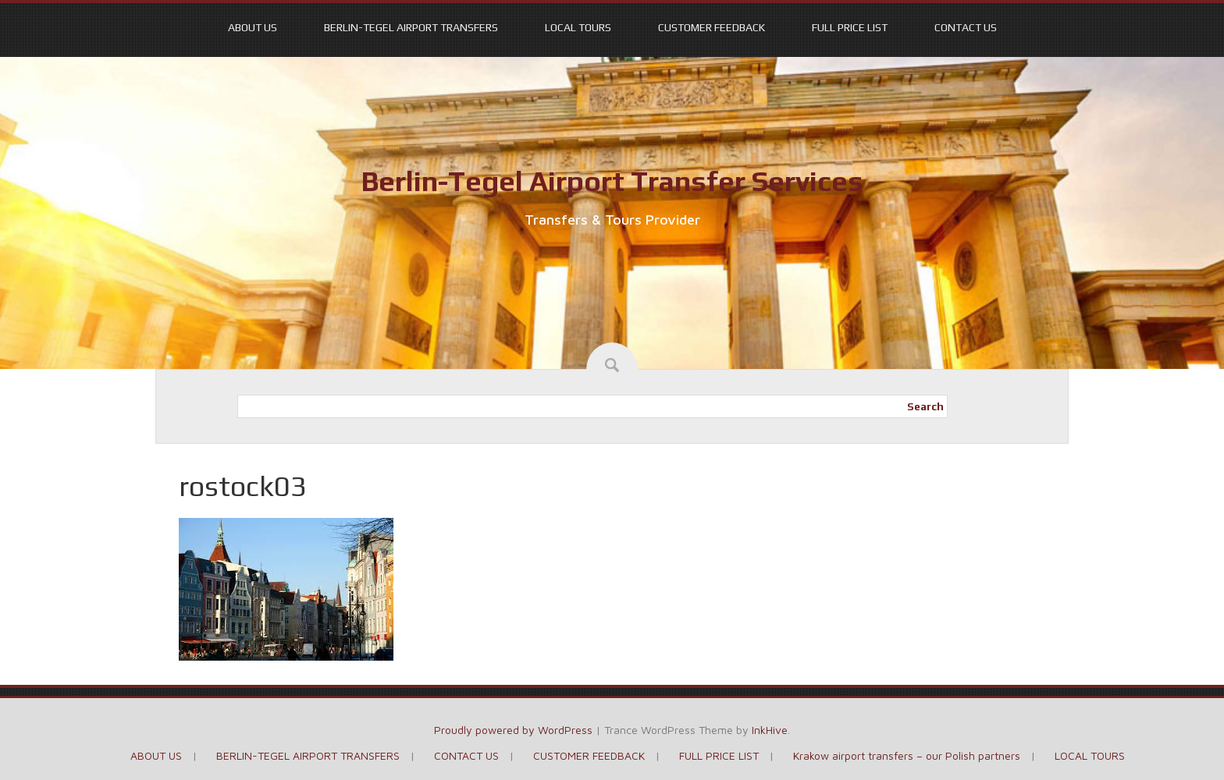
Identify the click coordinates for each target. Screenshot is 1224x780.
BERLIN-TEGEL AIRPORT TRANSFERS (411, 27)
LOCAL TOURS (578, 27)
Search (925, 406)
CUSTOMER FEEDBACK (711, 27)
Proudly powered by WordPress (513, 729)
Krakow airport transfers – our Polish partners (906, 755)
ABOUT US (252, 27)
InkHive (770, 729)
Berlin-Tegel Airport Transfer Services (612, 181)
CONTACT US (965, 27)
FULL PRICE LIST (850, 27)
